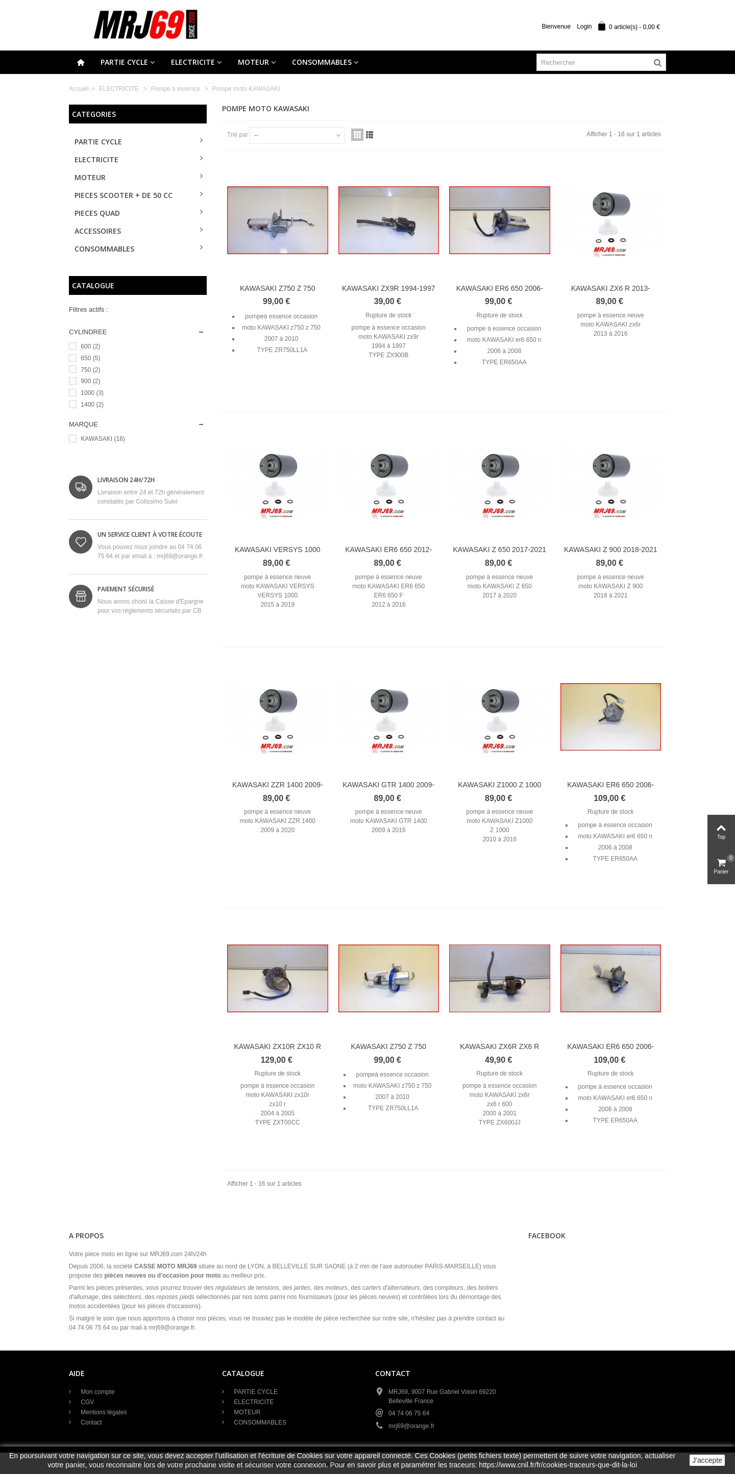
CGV (86, 1402)
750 (90, 369)
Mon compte (96, 1391)
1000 (92, 392)
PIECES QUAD (97, 213)
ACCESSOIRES (98, 231)
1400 (92, 404)
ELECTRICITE (193, 62)
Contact (90, 1422)
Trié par (237, 134)
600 (90, 346)
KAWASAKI (103, 438)
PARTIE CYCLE (124, 62)
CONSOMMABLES (322, 62)
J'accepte (707, 1460)
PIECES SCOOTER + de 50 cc (124, 195)
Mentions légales (103, 1412)
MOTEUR (253, 62)
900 (90, 381)
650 (90, 358)
